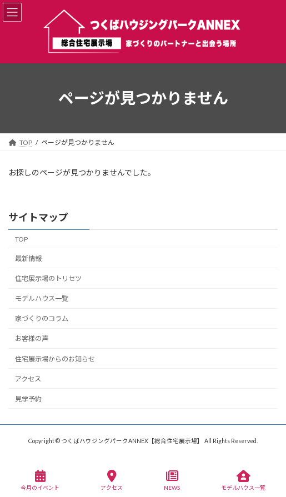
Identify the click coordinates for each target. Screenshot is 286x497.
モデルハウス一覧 (41, 298)
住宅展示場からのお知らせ (55, 358)
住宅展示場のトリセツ (48, 278)
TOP (21, 239)
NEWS (172, 480)
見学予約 (28, 399)
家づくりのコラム (41, 318)
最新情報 (28, 258)
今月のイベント (40, 480)
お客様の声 (31, 338)
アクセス (28, 378)
